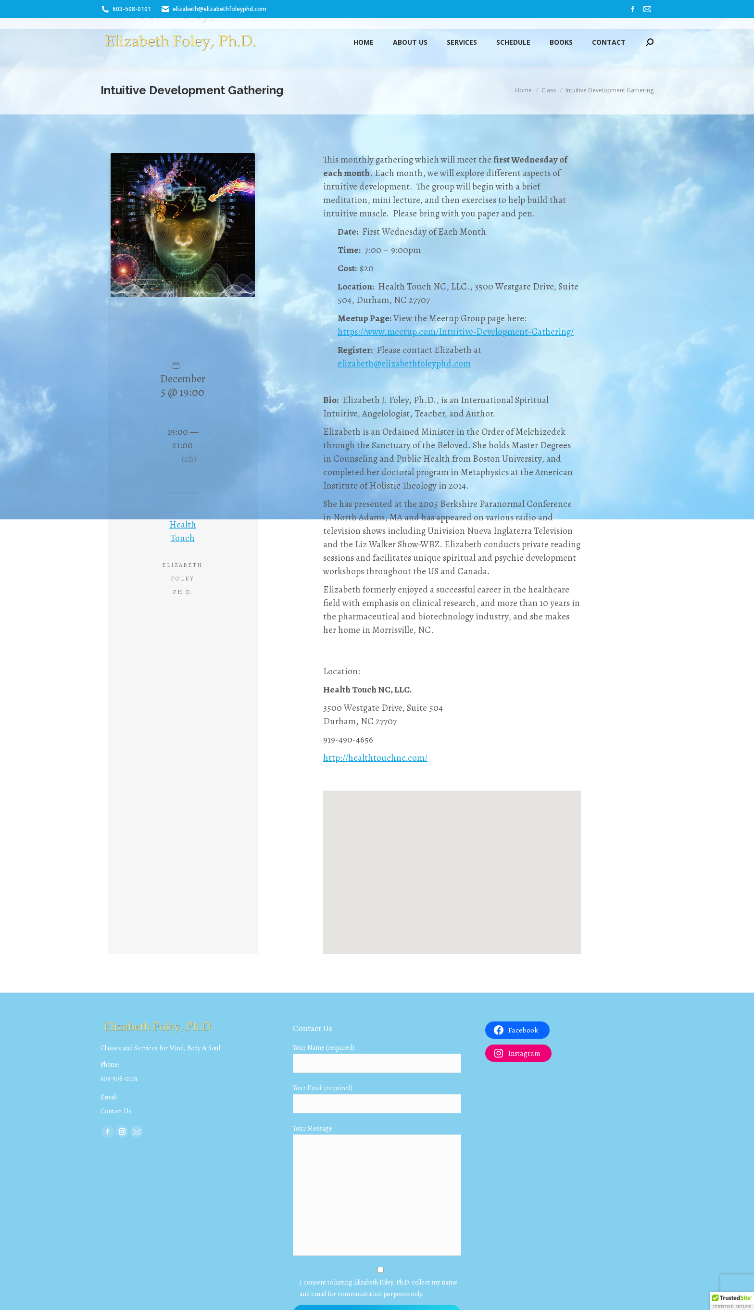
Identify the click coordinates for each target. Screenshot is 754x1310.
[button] (732, 1301)
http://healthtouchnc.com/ (375, 758)
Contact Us (116, 1111)
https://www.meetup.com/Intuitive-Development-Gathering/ (456, 332)
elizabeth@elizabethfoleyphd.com (404, 363)
